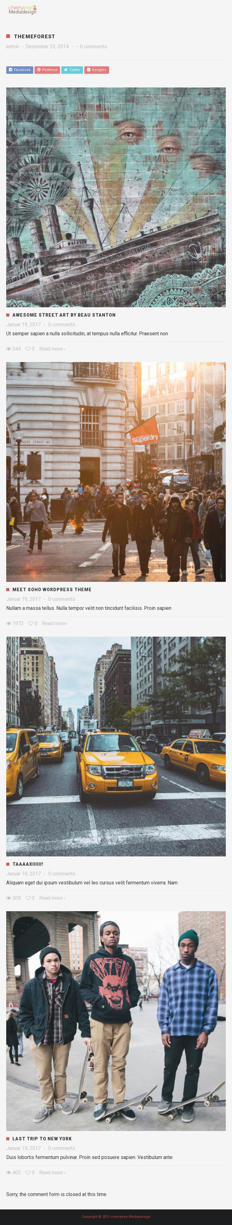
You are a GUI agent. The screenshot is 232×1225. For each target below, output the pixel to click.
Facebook (19, 70)
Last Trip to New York (42, 1138)
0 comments (93, 46)
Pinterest (47, 70)
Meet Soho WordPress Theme (52, 589)
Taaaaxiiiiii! (27, 864)
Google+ (96, 70)
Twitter (72, 70)
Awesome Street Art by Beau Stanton (64, 315)
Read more (51, 349)
